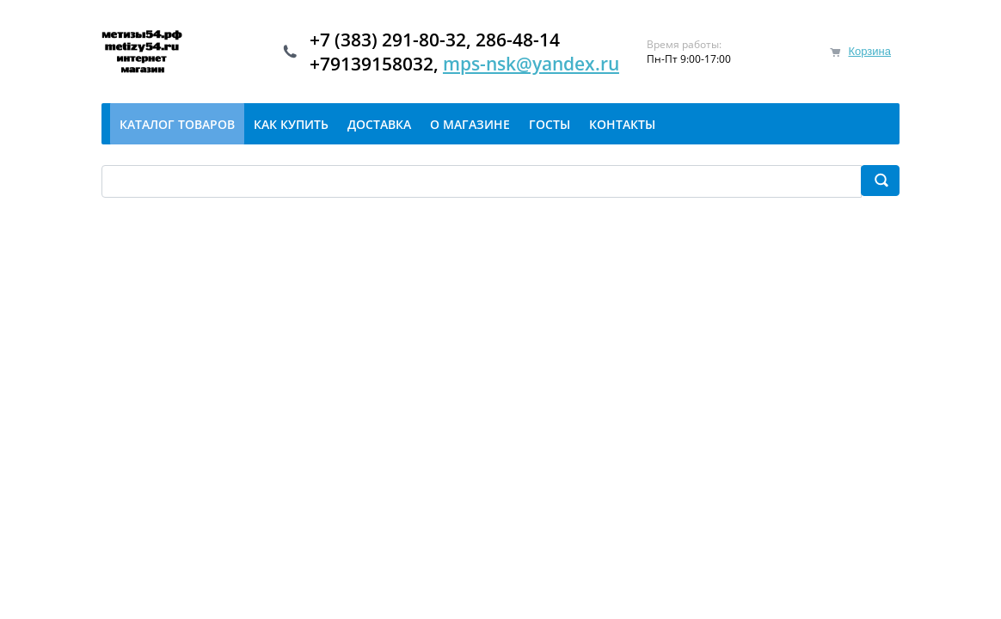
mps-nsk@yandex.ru (531, 64)
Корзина (869, 51)
